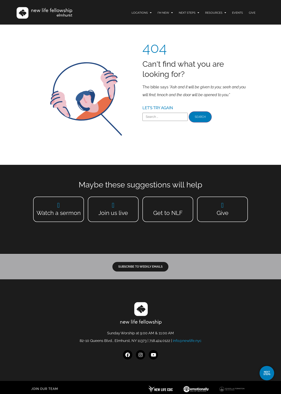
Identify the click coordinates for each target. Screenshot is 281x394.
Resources (215, 12)
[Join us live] (113, 205)
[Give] (222, 205)
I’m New (165, 12)
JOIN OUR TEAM (44, 389)
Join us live (113, 212)
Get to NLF (168, 212)
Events (237, 12)
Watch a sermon (58, 212)
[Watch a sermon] (58, 205)
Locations (142, 12)
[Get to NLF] (168, 205)
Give (252, 12)
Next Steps (189, 12)
